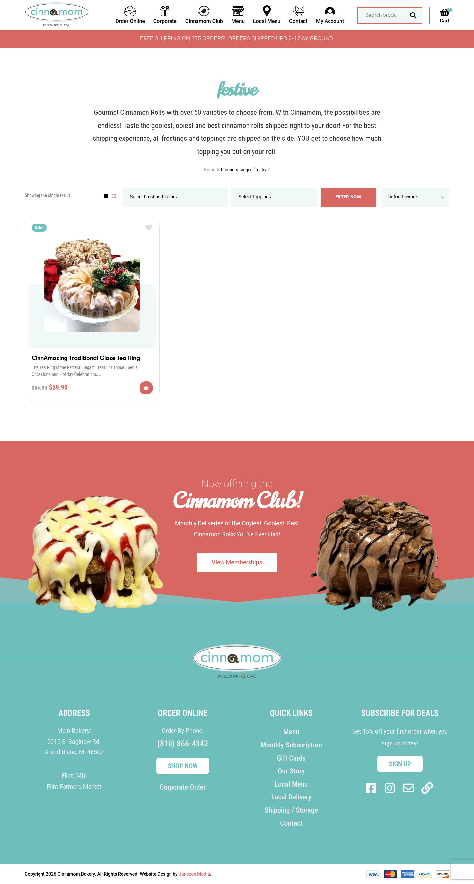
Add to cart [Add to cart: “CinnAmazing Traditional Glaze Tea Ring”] (146, 387)
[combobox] (175, 197)
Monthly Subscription (291, 745)
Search (413, 15)
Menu (291, 732)
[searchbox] (159, 197)
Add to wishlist (148, 227)
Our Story (291, 771)
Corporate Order (183, 787)
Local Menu (291, 784)
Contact (291, 823)
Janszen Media (194, 874)
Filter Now (348, 197)
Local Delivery (291, 797)
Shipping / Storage (291, 810)
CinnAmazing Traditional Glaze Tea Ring (86, 358)
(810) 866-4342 (182, 743)
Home (209, 170)
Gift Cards (291, 758)
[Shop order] (415, 197)
